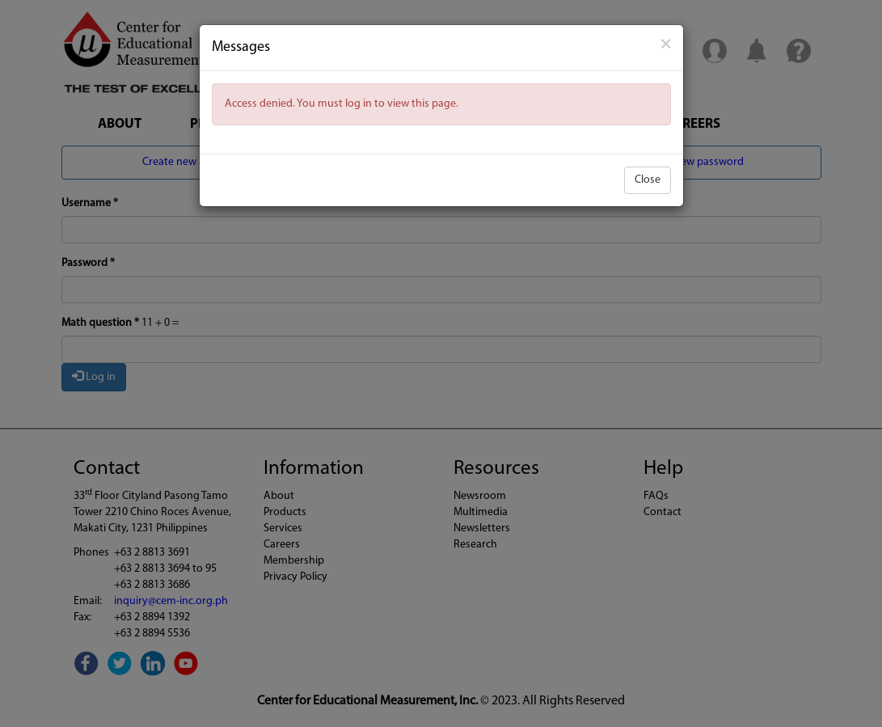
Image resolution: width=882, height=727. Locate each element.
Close (647, 180)
